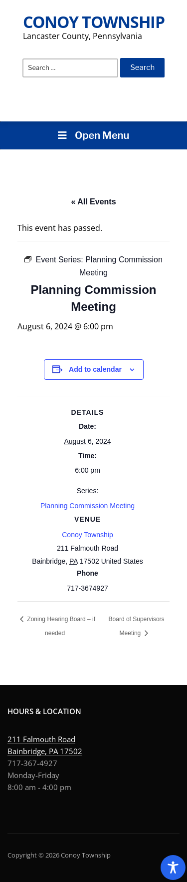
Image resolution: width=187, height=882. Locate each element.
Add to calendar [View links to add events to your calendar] (95, 369)
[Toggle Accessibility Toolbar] (173, 867)
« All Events (93, 201)
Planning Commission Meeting (87, 506)
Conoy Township (94, 21)
